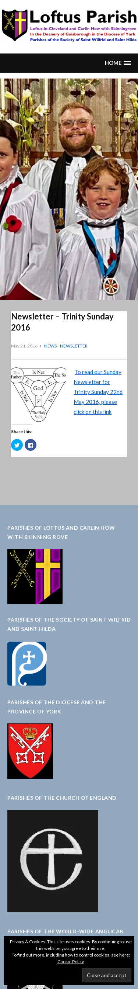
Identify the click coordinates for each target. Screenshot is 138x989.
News (50, 346)
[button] (117, 63)
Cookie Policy (70, 961)
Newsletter (74, 346)
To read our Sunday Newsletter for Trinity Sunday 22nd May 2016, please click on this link (98, 392)
